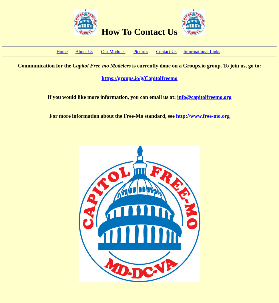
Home (62, 51)
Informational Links (202, 51)
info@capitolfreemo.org (204, 97)
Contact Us (166, 51)
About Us (84, 51)
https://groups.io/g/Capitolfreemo (139, 78)
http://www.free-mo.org (203, 116)
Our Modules (113, 51)
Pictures (140, 51)
